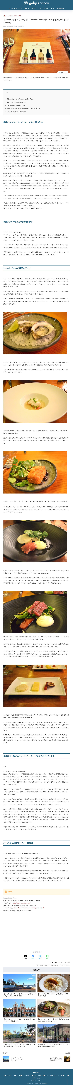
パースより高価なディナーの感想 (16, 111)
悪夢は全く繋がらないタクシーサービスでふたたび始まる (23, 108)
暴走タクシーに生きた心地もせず (16, 102)
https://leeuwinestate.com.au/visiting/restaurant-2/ (29, 908)
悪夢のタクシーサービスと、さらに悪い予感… (20, 99)
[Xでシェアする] (25, 957)
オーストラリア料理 (48, 965)
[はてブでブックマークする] (40, 957)
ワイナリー (66, 965)
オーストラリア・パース (15, 8)
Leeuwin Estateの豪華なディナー (16, 105)
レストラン (58, 965)
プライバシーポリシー (63, 1075)
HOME (36, 1072)
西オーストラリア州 (30, 8)
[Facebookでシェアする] (32, 957)
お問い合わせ (36, 1078)
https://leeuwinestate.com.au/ (22, 903)
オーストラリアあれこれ (57, 8)
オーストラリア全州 (43, 8)
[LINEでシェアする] (47, 957)
